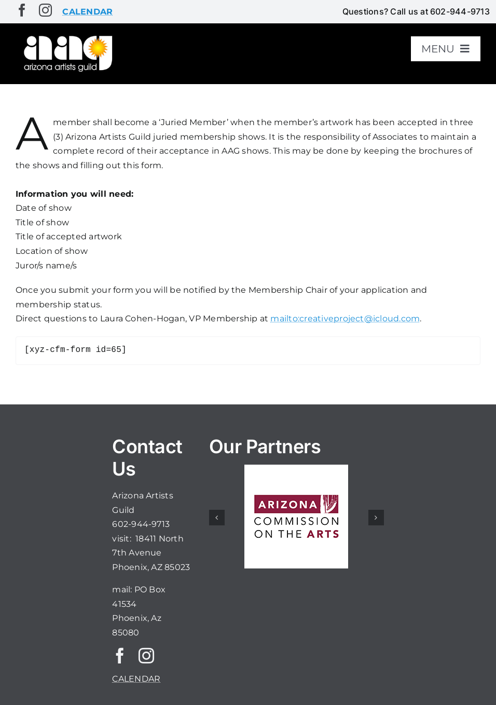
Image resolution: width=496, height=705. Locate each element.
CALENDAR (136, 679)
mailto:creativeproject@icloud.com (345, 318)
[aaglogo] (67, 37)
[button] (217, 517)
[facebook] (22, 10)
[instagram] (45, 10)
